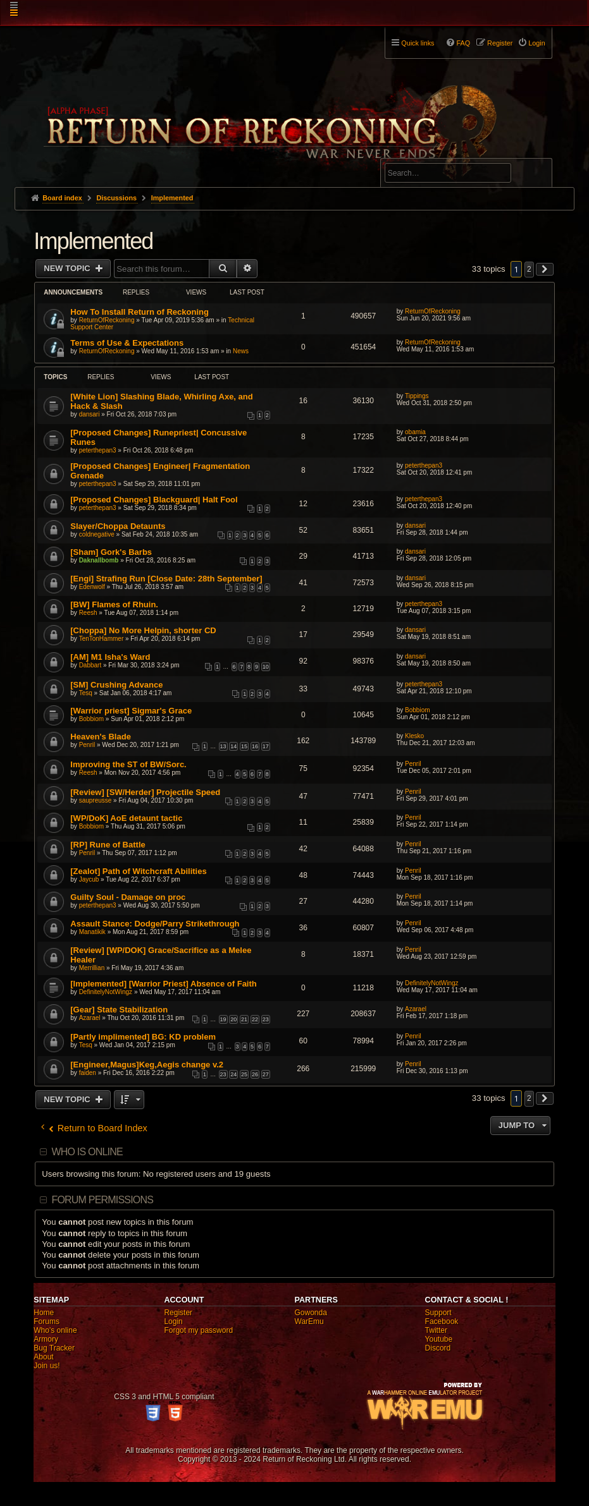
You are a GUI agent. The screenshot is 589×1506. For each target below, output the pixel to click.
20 (233, 1019)
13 (223, 746)
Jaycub (89, 879)
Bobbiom (91, 718)
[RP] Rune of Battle (107, 844)
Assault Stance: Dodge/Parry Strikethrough (154, 923)
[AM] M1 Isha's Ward (110, 657)
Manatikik (92, 931)
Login (173, 1321)
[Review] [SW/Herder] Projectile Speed (145, 792)
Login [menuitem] (536, 43)
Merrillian (92, 967)
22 (255, 1019)
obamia (415, 431)
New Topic (68, 268)
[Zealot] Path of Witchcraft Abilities (138, 871)
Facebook (442, 1321)
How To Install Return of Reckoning (139, 312)
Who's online (55, 1330)
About (43, 1356)
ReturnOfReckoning (107, 320)
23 (266, 1019)
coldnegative (97, 534)
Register (178, 1312)
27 (266, 1074)
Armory (46, 1339)
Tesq (85, 692)
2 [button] (529, 269)
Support (438, 1312)
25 (244, 1074)
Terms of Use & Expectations (126, 343)
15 (244, 746)
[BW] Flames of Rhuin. (114, 604)
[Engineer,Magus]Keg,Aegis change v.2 (146, 1064)
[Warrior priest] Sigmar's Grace (131, 710)
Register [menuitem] (499, 43)
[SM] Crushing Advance (116, 684)
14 (233, 746)
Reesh (88, 612)
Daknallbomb (99, 560)
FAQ (463, 43)
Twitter (436, 1330)
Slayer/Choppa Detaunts (117, 526)
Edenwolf (92, 586)
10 (266, 667)
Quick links (417, 43)
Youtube (439, 1339)
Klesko (414, 735)
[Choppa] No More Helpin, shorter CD (143, 630)
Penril (87, 744)
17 (266, 746)
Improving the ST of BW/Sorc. (128, 764)
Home (44, 1312)
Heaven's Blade (100, 736)
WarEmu (309, 1321)
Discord (438, 1348)
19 (223, 1019)
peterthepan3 (97, 450)
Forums (46, 1321)
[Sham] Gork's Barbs (111, 552)
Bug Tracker (54, 1348)
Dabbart (90, 665)
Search (535, 175)
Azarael (90, 1017)
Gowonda (311, 1312)
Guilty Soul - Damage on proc (127, 897)
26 (255, 1074)
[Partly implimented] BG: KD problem (143, 1036)
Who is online (86, 1151)
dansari (89, 414)
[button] (545, 269)
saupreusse (95, 800)
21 (244, 1019)
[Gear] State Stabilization (119, 1009)
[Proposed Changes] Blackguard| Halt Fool (153, 499)
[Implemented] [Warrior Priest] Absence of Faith (163, 983)
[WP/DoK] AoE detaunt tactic (126, 818)
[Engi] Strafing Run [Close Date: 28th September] (166, 578)
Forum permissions (102, 1199)
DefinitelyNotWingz (105, 991)
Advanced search (424, 152)
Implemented (93, 241)
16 (255, 746)
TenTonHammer (101, 638)
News (241, 351)
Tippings (416, 395)
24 (233, 1074)
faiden (87, 1072)
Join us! (46, 1365)
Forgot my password (198, 1330)
